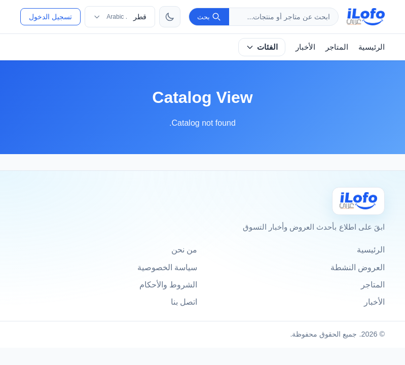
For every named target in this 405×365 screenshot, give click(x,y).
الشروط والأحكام (168, 284)
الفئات (262, 47)
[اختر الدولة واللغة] (120, 16)
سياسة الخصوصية (167, 267)
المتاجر (336, 47)
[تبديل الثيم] (169, 16)
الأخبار (305, 47)
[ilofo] (366, 16)
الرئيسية (371, 47)
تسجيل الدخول (50, 17)
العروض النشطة (357, 267)
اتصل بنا (184, 302)
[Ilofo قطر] (358, 201)
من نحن (184, 249)
